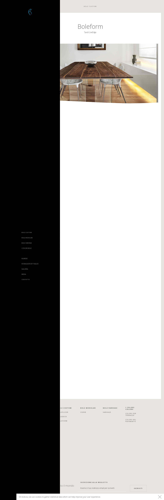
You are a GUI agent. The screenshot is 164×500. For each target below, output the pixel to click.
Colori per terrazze (130, 414)
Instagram (35, 456)
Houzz (37, 465)
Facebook (35, 452)
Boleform (62, 421)
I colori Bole (8, 248)
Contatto (7, 279)
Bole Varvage (8, 243)
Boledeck (62, 416)
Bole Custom (8, 232)
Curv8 (83, 412)
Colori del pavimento (130, 420)
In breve (6, 258)
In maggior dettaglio (11, 264)
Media (5, 274)
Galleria (6, 269)
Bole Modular (8, 238)
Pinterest (35, 461)
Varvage (107, 412)
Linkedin (36, 470)
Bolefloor (63, 412)
